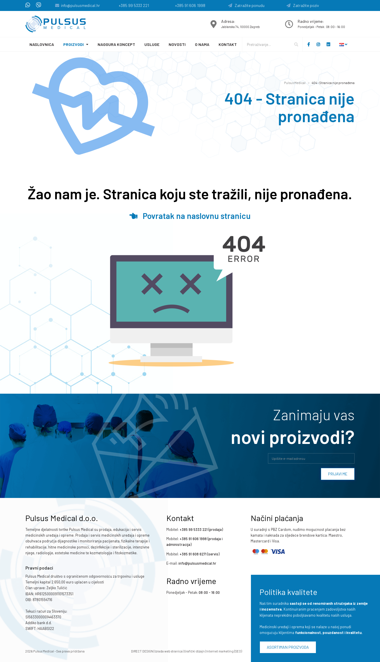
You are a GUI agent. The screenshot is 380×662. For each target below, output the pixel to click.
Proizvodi (73, 44)
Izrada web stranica (168, 651)
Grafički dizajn (194, 651)
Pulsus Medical (295, 83)
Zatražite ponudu (246, 5)
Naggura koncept (116, 44)
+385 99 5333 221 (134, 5)
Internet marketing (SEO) (224, 651)
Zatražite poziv (302, 5)
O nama (202, 44)
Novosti (177, 44)
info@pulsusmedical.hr (80, 5)
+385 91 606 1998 (190, 5)
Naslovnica (41, 44)
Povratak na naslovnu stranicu (190, 216)
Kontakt (228, 44)
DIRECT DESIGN (142, 651)
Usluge (151, 44)
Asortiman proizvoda (288, 647)
